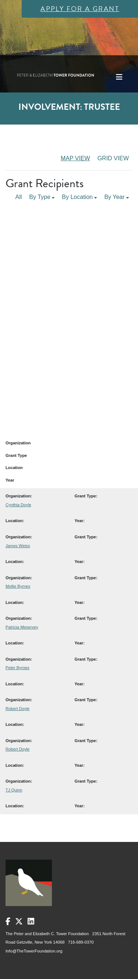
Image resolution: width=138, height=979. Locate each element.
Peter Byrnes (17, 667)
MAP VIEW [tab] (75, 158)
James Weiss (18, 545)
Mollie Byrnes (18, 586)
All (18, 197)
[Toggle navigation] (119, 77)
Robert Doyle (17, 708)
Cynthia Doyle (18, 505)
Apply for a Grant (79, 9)
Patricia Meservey (22, 627)
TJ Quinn (14, 790)
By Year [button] (116, 197)
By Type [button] (41, 197)
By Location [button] (79, 197)
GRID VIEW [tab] (113, 158)
